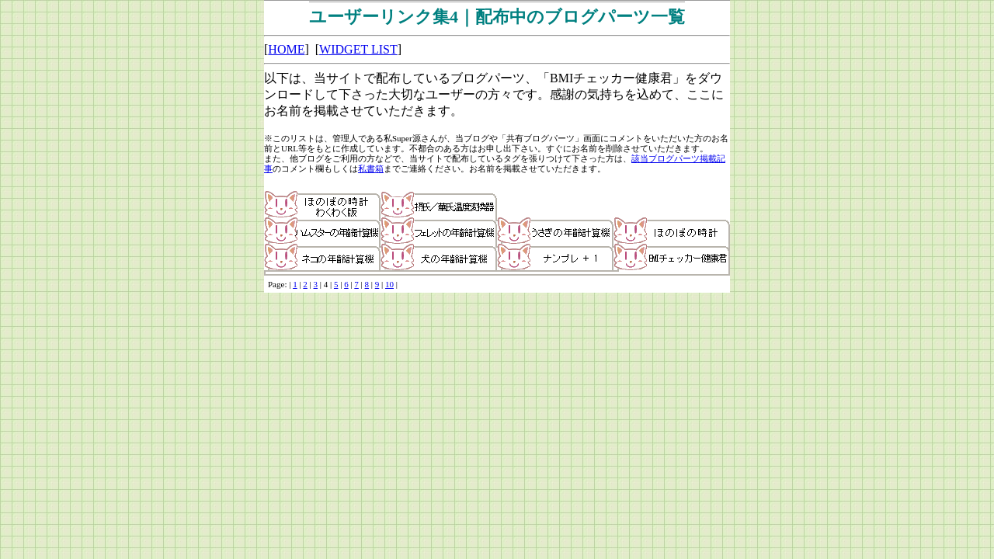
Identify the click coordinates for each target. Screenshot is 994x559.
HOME (286, 49)
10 (389, 284)
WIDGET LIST (358, 49)
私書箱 (371, 168)
